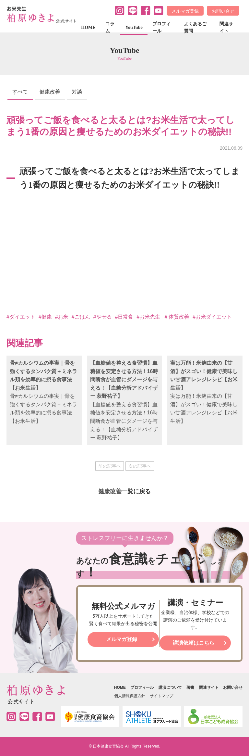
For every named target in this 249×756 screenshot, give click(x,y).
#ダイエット (20, 317)
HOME (88, 27)
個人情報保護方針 (129, 696)
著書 (190, 687)
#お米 (61, 317)
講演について (170, 687)
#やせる (102, 317)
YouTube (133, 27)
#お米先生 (148, 317)
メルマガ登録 (185, 11)
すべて (20, 91)
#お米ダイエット (212, 317)
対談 (77, 91)
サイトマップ (161, 696)
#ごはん (81, 317)
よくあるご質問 (195, 27)
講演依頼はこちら (193, 643)
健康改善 (50, 91)
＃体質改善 (176, 317)
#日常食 (124, 317)
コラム (109, 27)
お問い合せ (223, 11)
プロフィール (161, 27)
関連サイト (226, 27)
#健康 (45, 317)
